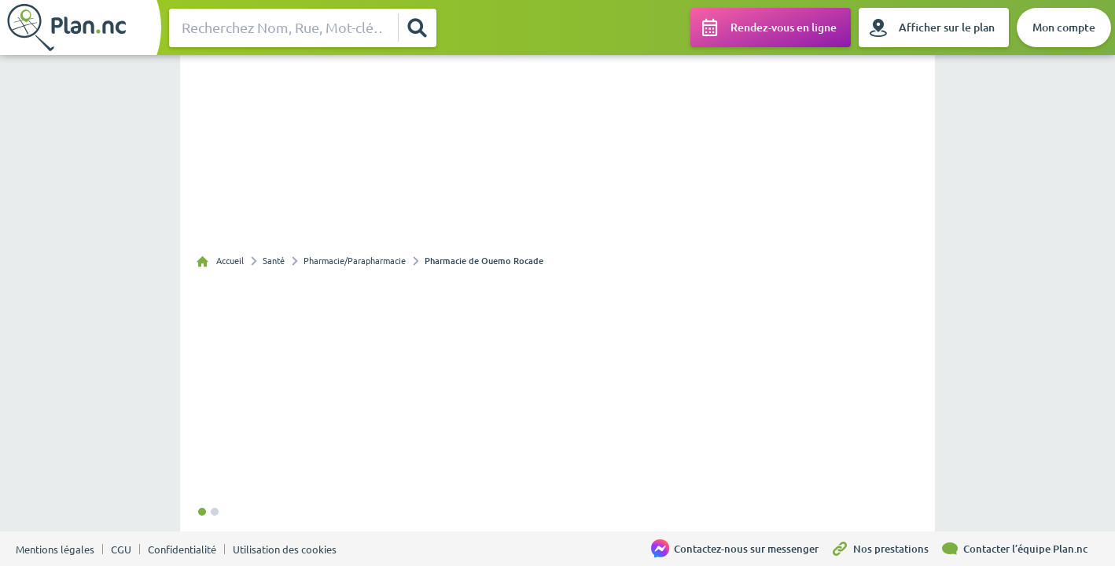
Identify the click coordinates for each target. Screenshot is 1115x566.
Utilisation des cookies (285, 549)
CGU (121, 549)
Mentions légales (55, 549)
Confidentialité (182, 549)
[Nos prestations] (885, 548)
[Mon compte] (1063, 27)
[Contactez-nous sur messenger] (740, 548)
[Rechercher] (416, 27)
